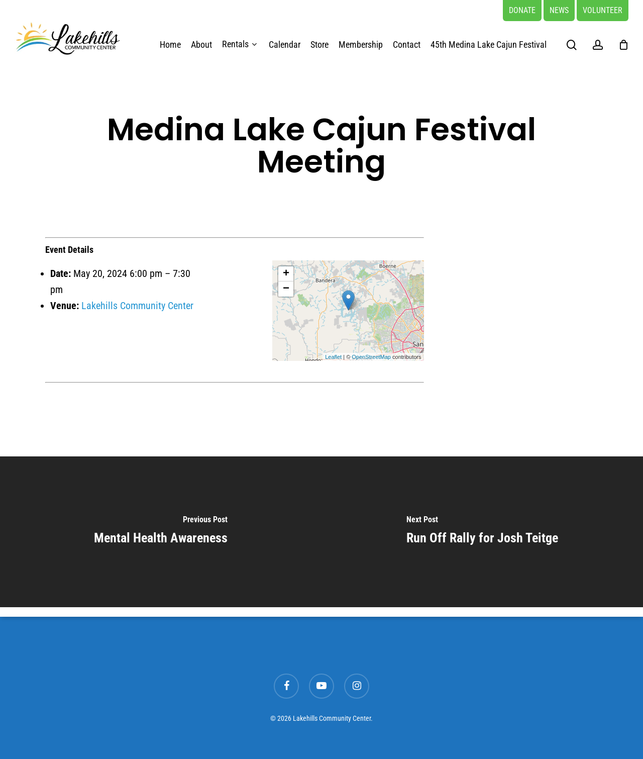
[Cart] (623, 44)
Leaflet (333, 357)
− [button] (286, 289)
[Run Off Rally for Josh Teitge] (482, 531)
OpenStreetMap (371, 357)
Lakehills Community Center (137, 306)
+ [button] (286, 273)
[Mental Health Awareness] (161, 531)
